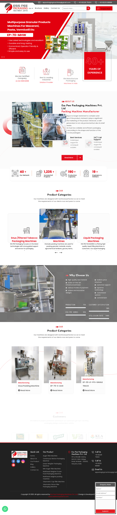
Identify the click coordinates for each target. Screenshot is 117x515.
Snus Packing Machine (28, 389)
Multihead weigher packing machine (52, 478)
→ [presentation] (60, 255)
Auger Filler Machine (50, 456)
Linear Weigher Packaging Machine (52, 465)
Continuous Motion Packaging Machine (54, 460)
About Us (33, 459)
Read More (24, 393)
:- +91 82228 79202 (84, 2)
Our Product (34, 461)
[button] (2, 34)
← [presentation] (56, 255)
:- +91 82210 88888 (105, 2)
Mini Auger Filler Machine (52, 469)
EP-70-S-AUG (56, 389)
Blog (31, 464)
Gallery (46, 8)
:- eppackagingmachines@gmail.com (55, 2)
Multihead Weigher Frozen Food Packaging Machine (52, 473)
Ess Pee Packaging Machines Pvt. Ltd (64, 494)
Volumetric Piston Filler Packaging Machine (51, 485)
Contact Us (55, 8)
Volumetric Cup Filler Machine (54, 482)
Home (32, 456)
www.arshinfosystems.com (58, 496)
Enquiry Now (105, 9)
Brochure (38, 8)
